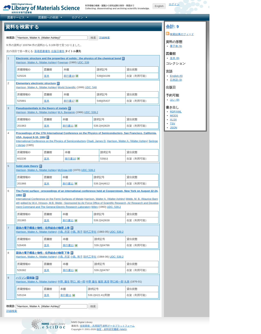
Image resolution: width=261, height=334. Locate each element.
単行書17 (69, 100)
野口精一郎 (117, 281)
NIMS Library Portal (40, 8)
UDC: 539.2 (91, 112)
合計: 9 (172, 26)
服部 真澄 (103, 281)
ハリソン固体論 (25, 277)
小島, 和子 (76, 231)
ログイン (174, 4)
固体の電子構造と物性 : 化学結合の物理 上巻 (43, 227)
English (159, 6)
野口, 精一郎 (77, 281)
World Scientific (67, 87)
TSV (172, 123)
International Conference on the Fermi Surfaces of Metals (49, 198)
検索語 (10, 306)
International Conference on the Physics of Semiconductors (51, 141)
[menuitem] (17, 17)
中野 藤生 (91, 281)
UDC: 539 (83, 62)
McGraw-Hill (65, 170)
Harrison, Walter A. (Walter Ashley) (36, 62)
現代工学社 (90, 231)
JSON (173, 127)
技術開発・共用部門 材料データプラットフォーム (107, 325)
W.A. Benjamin (66, 112)
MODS (174, 115)
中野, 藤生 (64, 281)
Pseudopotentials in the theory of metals (41, 108)
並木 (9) (174, 58)
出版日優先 (57, 51)
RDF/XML (176, 111)
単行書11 (68, 125)
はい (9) (174, 99)
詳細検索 (104, 37)
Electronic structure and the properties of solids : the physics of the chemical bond (68, 58)
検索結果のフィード (182, 34)
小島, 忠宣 (64, 231)
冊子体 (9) (176, 46)
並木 (46, 75)
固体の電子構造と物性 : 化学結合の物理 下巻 (43, 252)
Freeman (63, 62)
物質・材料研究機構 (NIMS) (112, 329)
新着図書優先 (42, 51)
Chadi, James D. (96, 141)
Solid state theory (27, 166)
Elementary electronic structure (36, 83)
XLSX (173, 119)
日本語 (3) (176, 79)
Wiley (94, 206)
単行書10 (69, 75)
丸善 (126, 281)
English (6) (176, 75)
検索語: (10, 37)
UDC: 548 (91, 87)
